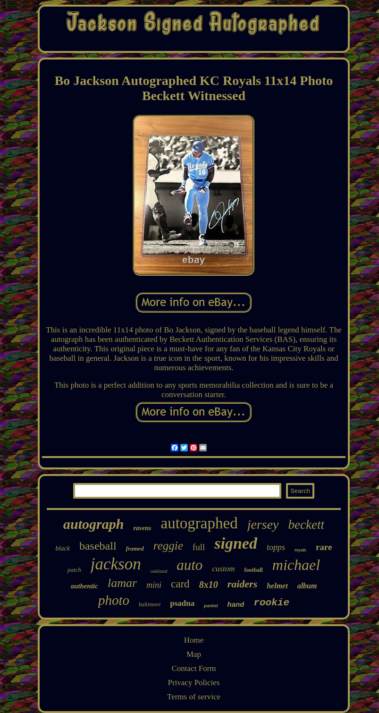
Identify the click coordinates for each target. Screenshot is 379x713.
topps (276, 547)
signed (235, 543)
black (63, 548)
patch (74, 569)
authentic (84, 586)
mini (153, 585)
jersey (263, 524)
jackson (116, 564)
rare (324, 547)
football (253, 570)
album (307, 586)
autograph (93, 524)
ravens (142, 528)
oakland (159, 571)
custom (223, 568)
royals (300, 549)
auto (189, 565)
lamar (122, 583)
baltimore (149, 604)
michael (296, 564)
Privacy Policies (193, 682)
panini (211, 605)
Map (193, 654)
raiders (242, 584)
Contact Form (194, 668)
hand (235, 604)
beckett (306, 525)
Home (194, 640)
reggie (168, 545)
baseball (98, 546)
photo (113, 600)
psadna (182, 603)
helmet (277, 586)
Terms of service (193, 696)
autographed (199, 523)
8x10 (208, 584)
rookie (271, 602)
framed (135, 548)
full (199, 547)
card (180, 584)
